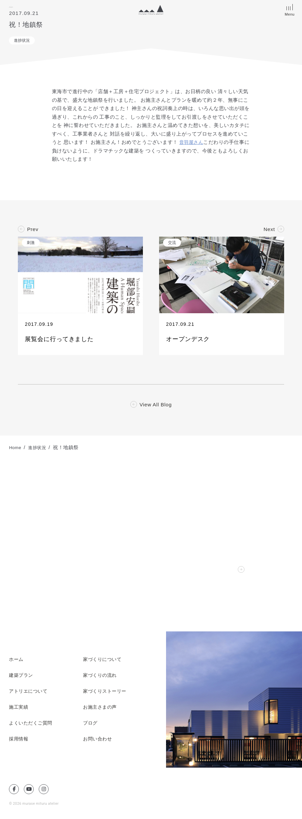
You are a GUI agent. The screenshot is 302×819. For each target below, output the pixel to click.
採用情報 (19, 741)
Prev (33, 229)
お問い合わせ (98, 741)
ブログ (91, 725)
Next (269, 229)
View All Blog (156, 406)
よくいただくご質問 (32, 725)
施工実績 (19, 709)
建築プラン (22, 677)
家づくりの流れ (101, 677)
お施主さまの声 (101, 709)
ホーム (16, 661)
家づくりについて (103, 661)
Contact (226, 571)
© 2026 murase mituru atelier (35, 805)
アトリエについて (29, 693)
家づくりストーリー (106, 693)
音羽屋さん (192, 142)
